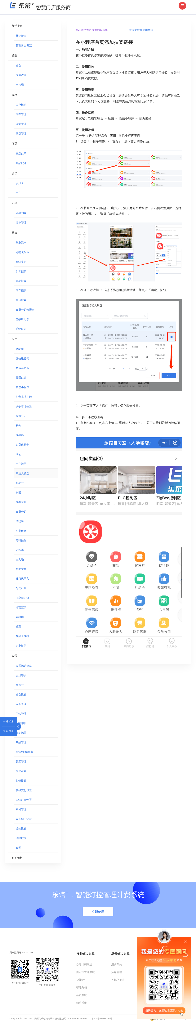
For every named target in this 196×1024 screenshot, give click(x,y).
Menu (183, 2)
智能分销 (81, 987)
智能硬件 (81, 979)
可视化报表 (118, 979)
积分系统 (81, 1002)
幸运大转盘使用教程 (141, 30)
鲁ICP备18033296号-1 (102, 1018)
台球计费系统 (84, 964)
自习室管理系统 (85, 972)
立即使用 (98, 912)
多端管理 (116, 972)
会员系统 (81, 995)
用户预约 (116, 964)
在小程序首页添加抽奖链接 (92, 30)
